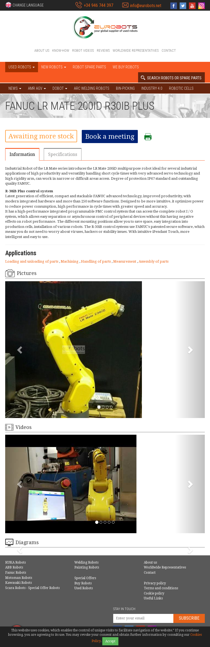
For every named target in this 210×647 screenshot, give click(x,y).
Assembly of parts (153, 261)
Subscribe (189, 618)
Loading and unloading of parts (32, 261)
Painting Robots (86, 567)
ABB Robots (14, 567)
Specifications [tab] (62, 154)
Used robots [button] (21, 67)
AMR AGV (37, 88)
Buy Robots (83, 583)
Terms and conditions (161, 588)
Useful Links (153, 598)
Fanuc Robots (15, 573)
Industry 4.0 (151, 88)
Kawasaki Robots (18, 583)
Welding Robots (86, 562)
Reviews (103, 50)
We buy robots (126, 67)
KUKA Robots (15, 562)
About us (41, 50)
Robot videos (83, 50)
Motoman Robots (18, 578)
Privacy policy (155, 583)
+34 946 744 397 (98, 5)
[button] (24, 5)
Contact (169, 50)
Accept (110, 641)
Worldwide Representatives (136, 50)
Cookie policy (154, 593)
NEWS (14, 88)
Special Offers (85, 578)
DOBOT (59, 88)
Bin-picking (125, 88)
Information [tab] (22, 154)
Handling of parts (96, 261)
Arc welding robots (91, 88)
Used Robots (83, 588)
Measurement (125, 261)
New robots (53, 67)
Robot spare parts (89, 67)
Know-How (60, 50)
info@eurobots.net (145, 5)
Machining (70, 261)
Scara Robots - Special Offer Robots (32, 588)
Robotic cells (181, 88)
